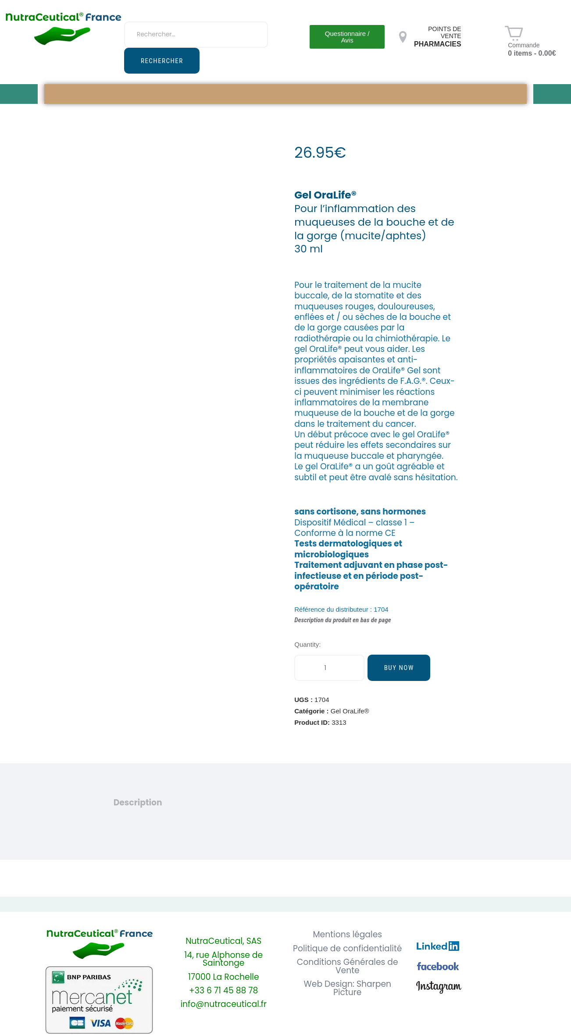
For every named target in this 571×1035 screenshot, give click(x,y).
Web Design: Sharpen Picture (347, 988)
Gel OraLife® (350, 711)
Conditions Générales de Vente (347, 966)
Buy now (399, 668)
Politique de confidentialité (347, 949)
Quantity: (307, 644)
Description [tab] (138, 802)
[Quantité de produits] (329, 668)
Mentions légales (347, 935)
